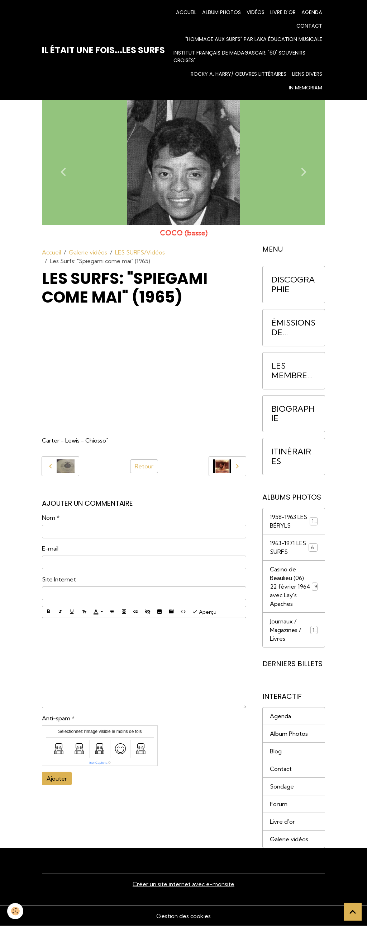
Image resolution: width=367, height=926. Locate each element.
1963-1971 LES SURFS (294, 547)
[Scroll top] (353, 912)
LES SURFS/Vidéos (140, 252)
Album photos (221, 12)
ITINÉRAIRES (291, 456)
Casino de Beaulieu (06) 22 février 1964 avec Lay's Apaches (294, 586)
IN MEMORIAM (305, 87)
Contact (309, 25)
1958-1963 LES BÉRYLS (294, 521)
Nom (48, 517)
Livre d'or (283, 12)
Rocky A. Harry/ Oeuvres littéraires (238, 74)
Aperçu (204, 611)
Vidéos (255, 12)
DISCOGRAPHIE (293, 284)
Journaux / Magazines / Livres (294, 630)
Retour (144, 466)
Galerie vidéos (88, 252)
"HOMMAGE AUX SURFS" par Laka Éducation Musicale (253, 39)
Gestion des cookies (183, 916)
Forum (278, 804)
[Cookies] (15, 911)
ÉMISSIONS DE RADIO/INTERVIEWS (293, 327)
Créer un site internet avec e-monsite (183, 884)
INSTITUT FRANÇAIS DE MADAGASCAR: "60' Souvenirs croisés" (239, 56)
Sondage (282, 786)
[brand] (103, 50)
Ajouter (57, 778)
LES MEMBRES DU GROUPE (291, 370)
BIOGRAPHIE (293, 414)
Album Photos (289, 733)
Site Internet (59, 579)
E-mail (50, 548)
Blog (276, 751)
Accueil (186, 12)
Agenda (311, 12)
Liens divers (307, 74)
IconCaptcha (98, 762)
